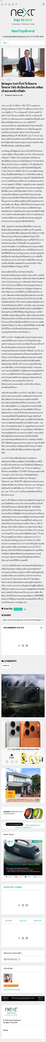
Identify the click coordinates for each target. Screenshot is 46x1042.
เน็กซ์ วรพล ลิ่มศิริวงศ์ (11, 986)
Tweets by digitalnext (23, 827)
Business (9, 80)
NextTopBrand (23, 31)
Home (2, 80)
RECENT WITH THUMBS (13, 887)
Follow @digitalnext (32, 825)
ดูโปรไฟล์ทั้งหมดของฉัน (12, 990)
